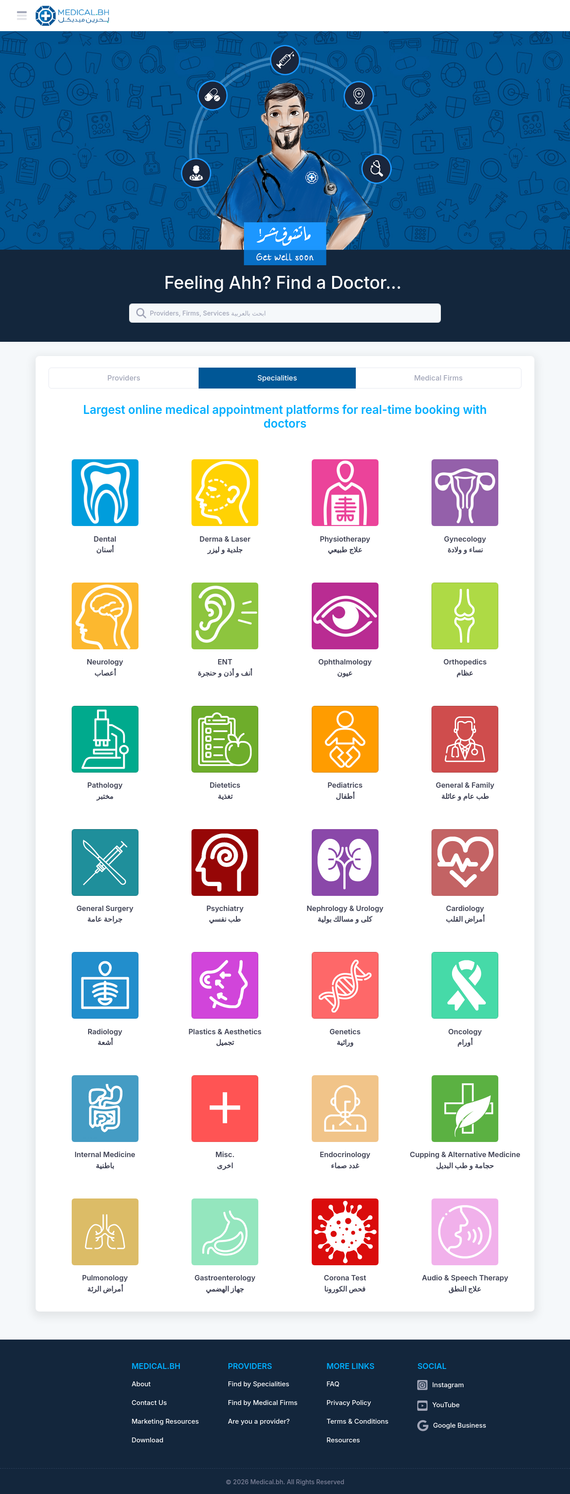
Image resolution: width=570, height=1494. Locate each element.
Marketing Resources (165, 1421)
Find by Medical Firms (263, 1403)
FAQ (332, 1384)
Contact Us (149, 1403)
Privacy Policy (348, 1403)
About (141, 1384)
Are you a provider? (259, 1421)
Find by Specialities (258, 1384)
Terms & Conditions (357, 1421)
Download (147, 1440)
